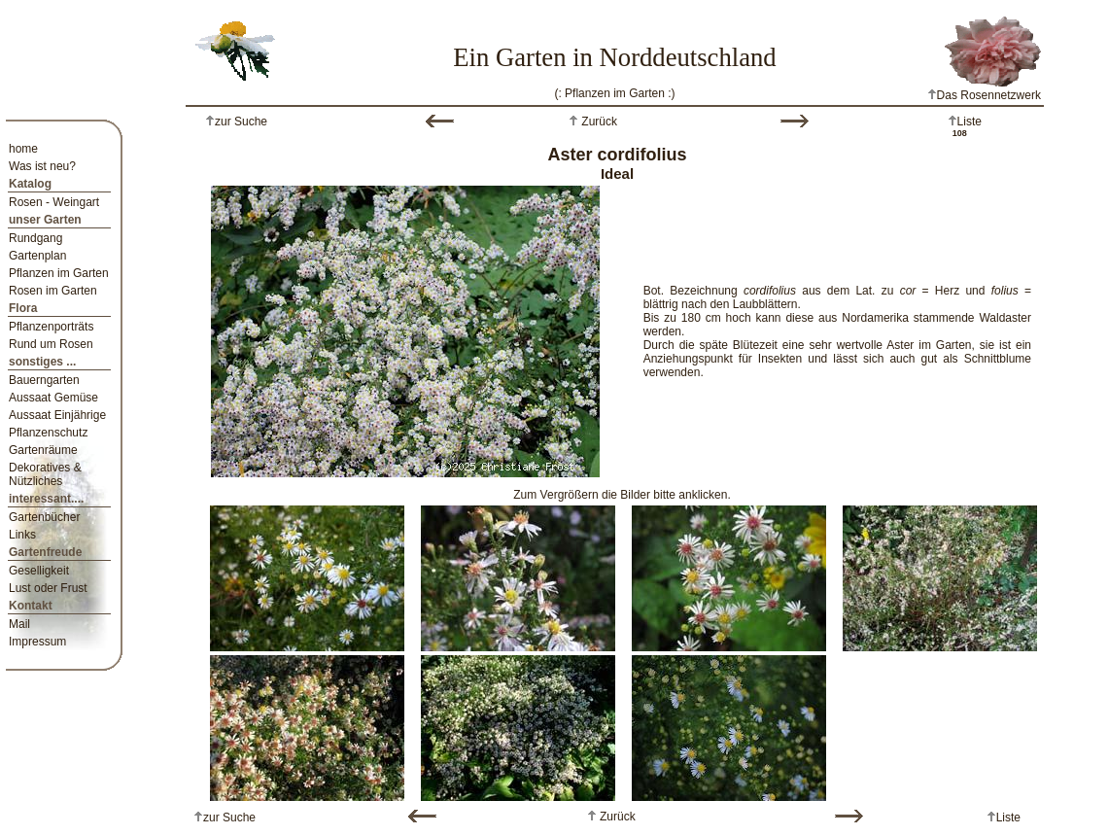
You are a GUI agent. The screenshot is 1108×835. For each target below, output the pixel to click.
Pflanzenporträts (51, 326)
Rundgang (35, 238)
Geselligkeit (39, 570)
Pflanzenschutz (48, 432)
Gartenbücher (44, 517)
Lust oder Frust (48, 588)
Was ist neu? (42, 166)
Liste (969, 121)
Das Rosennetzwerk (984, 95)
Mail (19, 624)
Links (22, 534)
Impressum (37, 641)
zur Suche (241, 121)
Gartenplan (37, 255)
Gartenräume (43, 450)
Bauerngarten (44, 380)
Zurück (597, 121)
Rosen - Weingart (54, 202)
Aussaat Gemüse (53, 397)
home (23, 149)
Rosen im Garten (53, 290)
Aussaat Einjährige (57, 415)
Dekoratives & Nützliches (45, 474)
